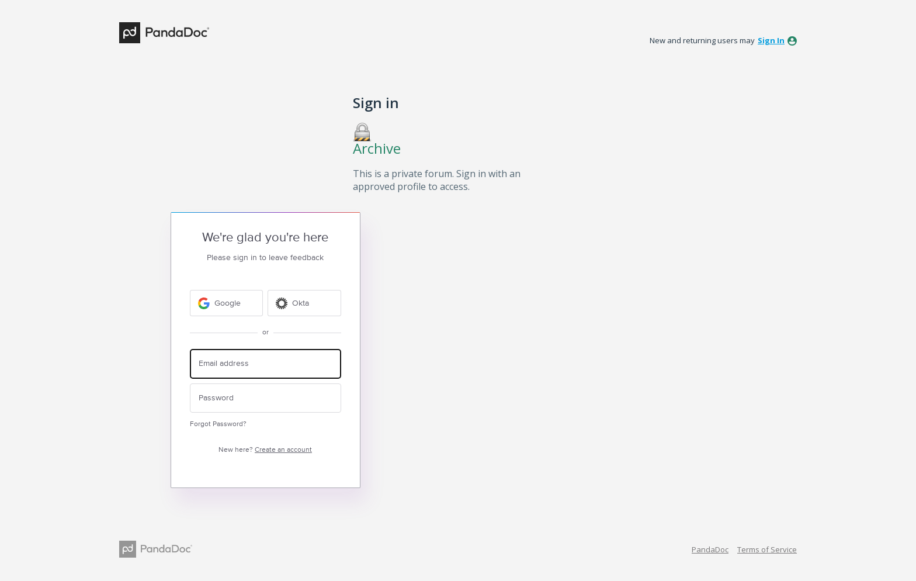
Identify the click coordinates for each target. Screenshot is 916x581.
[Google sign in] (226, 303)
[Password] (265, 398)
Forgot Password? (218, 424)
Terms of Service (767, 549)
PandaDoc (710, 549)
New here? (265, 449)
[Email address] (265, 364)
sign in (771, 40)
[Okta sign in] (304, 303)
